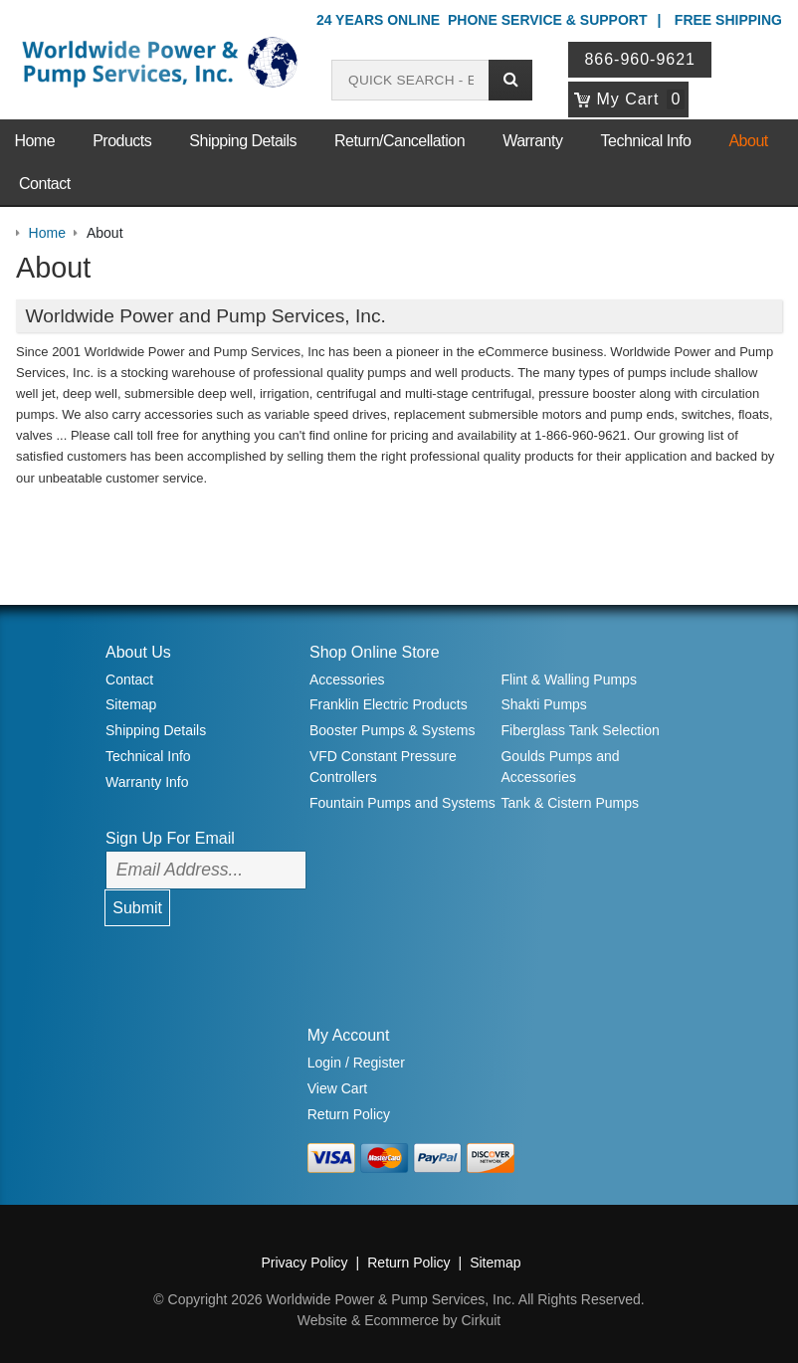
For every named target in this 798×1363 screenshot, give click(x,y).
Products (122, 140)
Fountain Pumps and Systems (402, 803)
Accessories (346, 679)
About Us (138, 652)
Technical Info (646, 140)
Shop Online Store (374, 652)
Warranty (532, 140)
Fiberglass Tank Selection (579, 730)
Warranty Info (147, 782)
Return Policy (348, 1114)
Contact (45, 183)
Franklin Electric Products (388, 704)
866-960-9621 (640, 59)
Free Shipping (728, 20)
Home (34, 140)
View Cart (337, 1088)
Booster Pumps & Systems (392, 730)
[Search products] (410, 80)
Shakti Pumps (543, 704)
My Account (348, 1035)
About (747, 140)
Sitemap (130, 704)
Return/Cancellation (399, 140)
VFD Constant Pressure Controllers (383, 766)
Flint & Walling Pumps (568, 679)
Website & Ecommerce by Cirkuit (399, 1320)
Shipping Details (243, 140)
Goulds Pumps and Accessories (559, 766)
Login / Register (356, 1063)
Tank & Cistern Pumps (569, 803)
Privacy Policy (304, 1262)
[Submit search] (510, 80)
